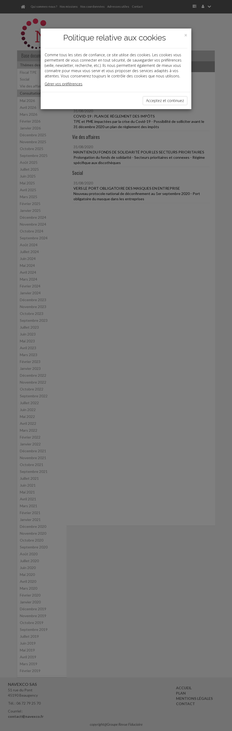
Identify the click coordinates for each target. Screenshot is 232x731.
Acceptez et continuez (165, 100)
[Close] (185, 35)
